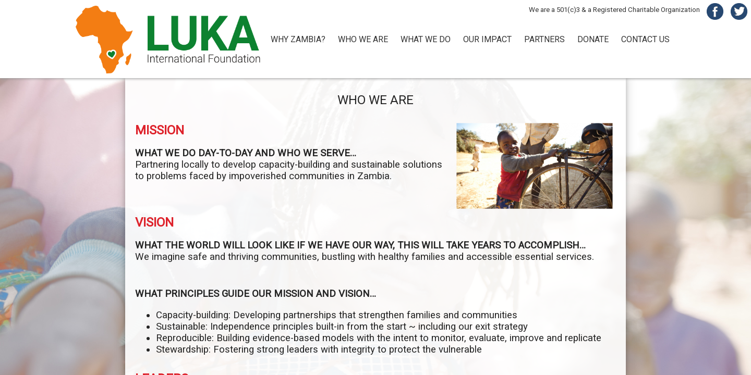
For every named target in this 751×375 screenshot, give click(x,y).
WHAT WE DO (426, 39)
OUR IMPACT (487, 39)
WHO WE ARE (363, 39)
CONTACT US (645, 39)
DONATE (593, 39)
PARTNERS (544, 39)
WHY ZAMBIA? (298, 39)
